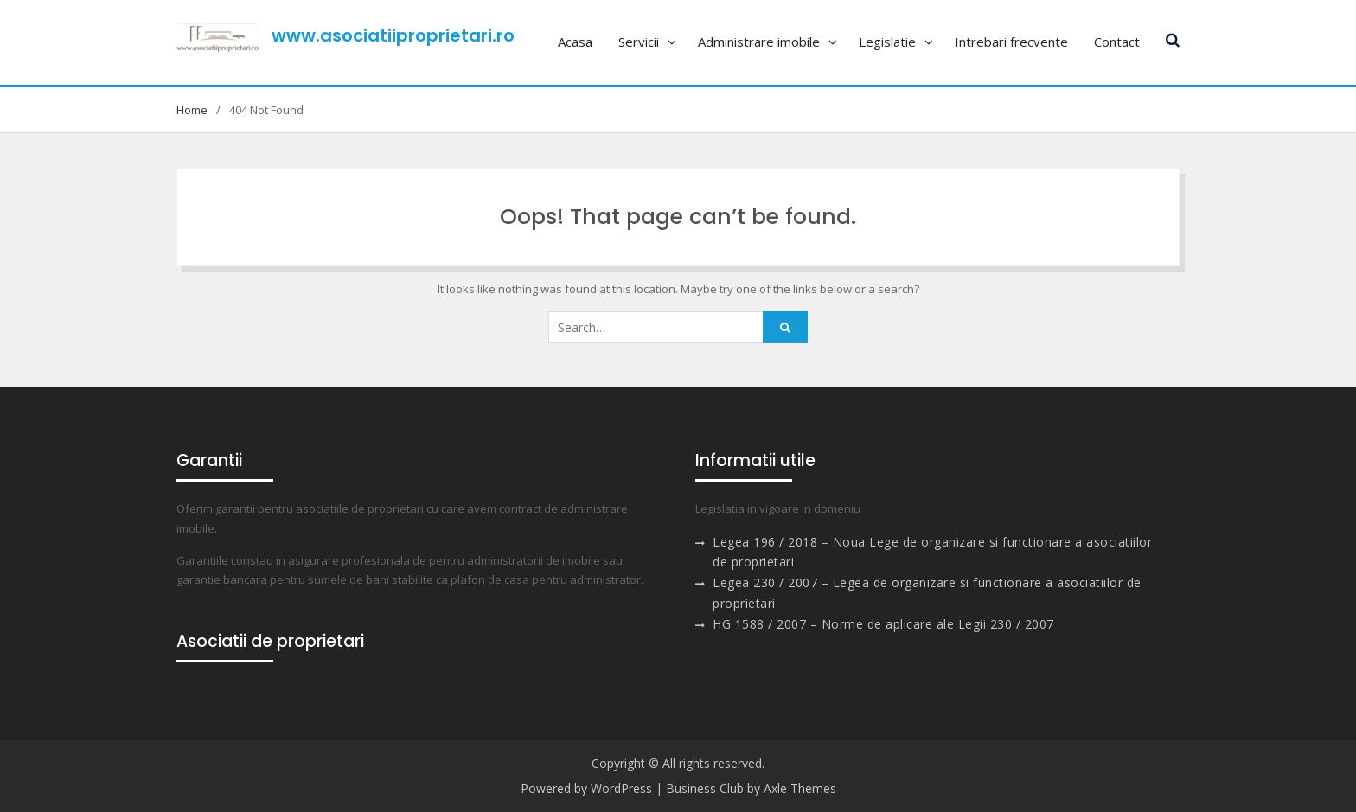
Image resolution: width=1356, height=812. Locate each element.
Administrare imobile (759, 41)
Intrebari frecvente (1011, 41)
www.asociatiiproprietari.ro (393, 35)
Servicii (638, 41)
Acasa (575, 41)
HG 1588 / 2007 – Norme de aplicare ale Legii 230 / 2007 (883, 624)
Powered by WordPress (586, 788)
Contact (1117, 41)
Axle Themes (800, 788)
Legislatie (887, 41)
